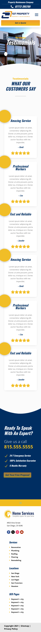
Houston (14, 586)
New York (15, 576)
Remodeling (16, 560)
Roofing (14, 554)
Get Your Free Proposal (17, 475)
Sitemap (25, 626)
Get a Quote (20, 23)
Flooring (14, 557)
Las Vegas (15, 580)
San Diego (15, 573)
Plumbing (15, 550)
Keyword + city (17, 599)
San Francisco (16, 583)
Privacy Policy (11, 629)
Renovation (16, 547)
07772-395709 (22, 6)
